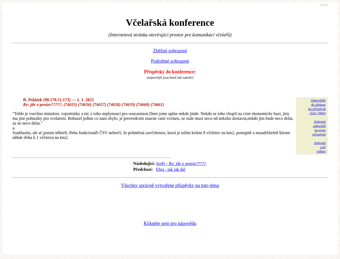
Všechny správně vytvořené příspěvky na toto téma (170, 185)
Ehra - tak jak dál (170, 169)
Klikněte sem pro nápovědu (170, 223)
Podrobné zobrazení (170, 61)
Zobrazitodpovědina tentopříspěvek (319, 128)
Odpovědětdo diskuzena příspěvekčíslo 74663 (317, 106)
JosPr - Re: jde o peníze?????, (181, 163)
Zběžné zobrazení (170, 50)
